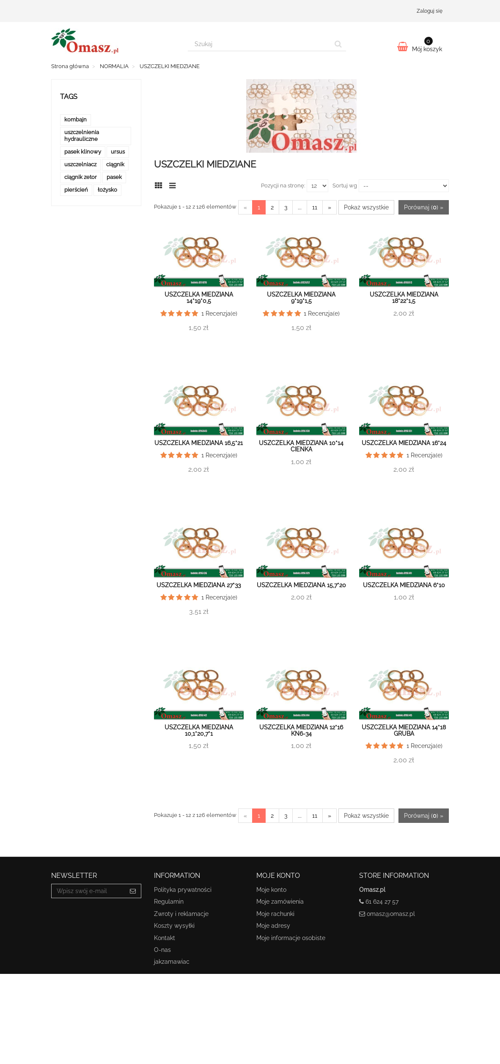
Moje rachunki (275, 913)
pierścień (76, 190)
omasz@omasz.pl (391, 913)
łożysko (107, 190)
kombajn (75, 119)
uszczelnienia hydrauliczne (81, 135)
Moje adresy (273, 925)
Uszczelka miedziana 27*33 (199, 585)
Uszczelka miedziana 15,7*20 (301, 585)
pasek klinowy (82, 151)
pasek (114, 177)
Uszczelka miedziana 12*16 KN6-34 (301, 730)
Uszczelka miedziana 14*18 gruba (404, 730)
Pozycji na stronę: (283, 185)
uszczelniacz (80, 164)
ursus (118, 151)
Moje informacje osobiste (290, 938)
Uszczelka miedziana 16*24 (404, 443)
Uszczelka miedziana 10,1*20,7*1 (199, 730)
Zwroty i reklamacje (181, 913)
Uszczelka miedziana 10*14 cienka (301, 446)
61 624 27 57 (381, 901)
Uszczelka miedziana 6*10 (404, 585)
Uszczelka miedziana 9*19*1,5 (301, 297)
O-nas (162, 949)
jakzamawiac (172, 961)
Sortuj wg (344, 185)
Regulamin (169, 901)
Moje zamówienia (280, 901)
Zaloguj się (429, 11)
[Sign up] (133, 891)
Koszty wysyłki (174, 925)
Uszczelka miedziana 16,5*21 (198, 443)
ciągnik (115, 164)
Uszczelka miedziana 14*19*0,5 (199, 297)
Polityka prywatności (183, 889)
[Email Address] (88, 891)
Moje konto (271, 889)
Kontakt (164, 938)
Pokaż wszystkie (366, 207)
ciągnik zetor (80, 177)
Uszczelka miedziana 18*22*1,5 (404, 297)
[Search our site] (259, 44)
